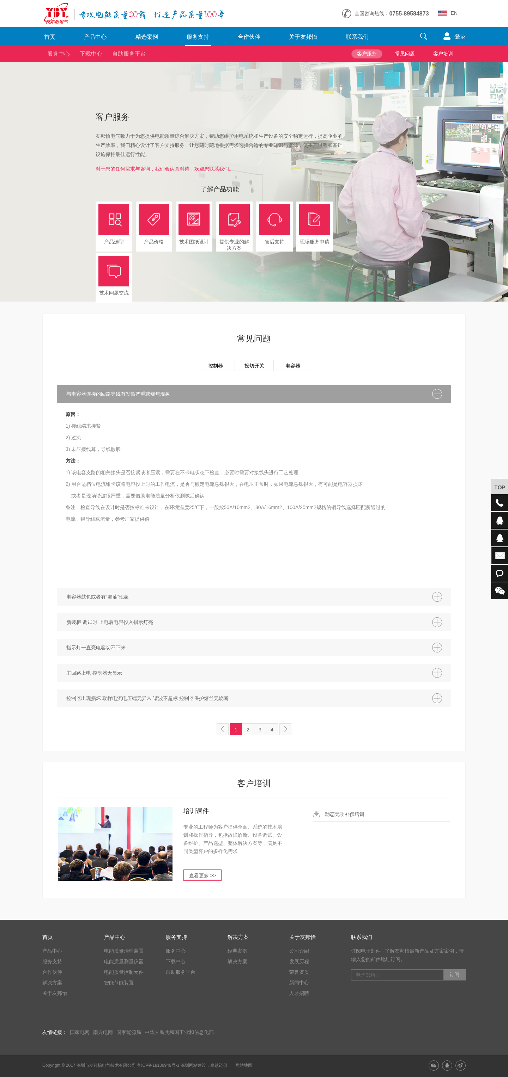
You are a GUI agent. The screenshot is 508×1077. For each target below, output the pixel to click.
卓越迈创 (218, 1065)
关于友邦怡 (303, 37)
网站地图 (243, 1065)
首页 (49, 37)
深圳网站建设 (193, 1065)
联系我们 (357, 37)
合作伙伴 (249, 37)
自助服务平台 (129, 54)
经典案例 (237, 951)
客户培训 (443, 53)
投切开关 (254, 366)
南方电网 (103, 1032)
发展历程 (299, 961)
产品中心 (95, 37)
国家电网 (80, 1032)
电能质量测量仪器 (124, 961)
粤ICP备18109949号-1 (158, 1065)
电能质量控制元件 (124, 972)
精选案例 (146, 37)
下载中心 (91, 54)
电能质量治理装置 (124, 951)
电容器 (292, 366)
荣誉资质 (299, 972)
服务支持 (198, 37)
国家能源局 (128, 1032)
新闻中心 (299, 982)
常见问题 (405, 53)
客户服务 (367, 53)
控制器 (215, 366)
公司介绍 (299, 951)
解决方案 (52, 982)
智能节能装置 (119, 982)
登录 (460, 36)
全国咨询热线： (392, 14)
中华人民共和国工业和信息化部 (179, 1032)
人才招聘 (299, 993)
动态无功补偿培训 (344, 814)
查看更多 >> (202, 875)
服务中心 (58, 54)
